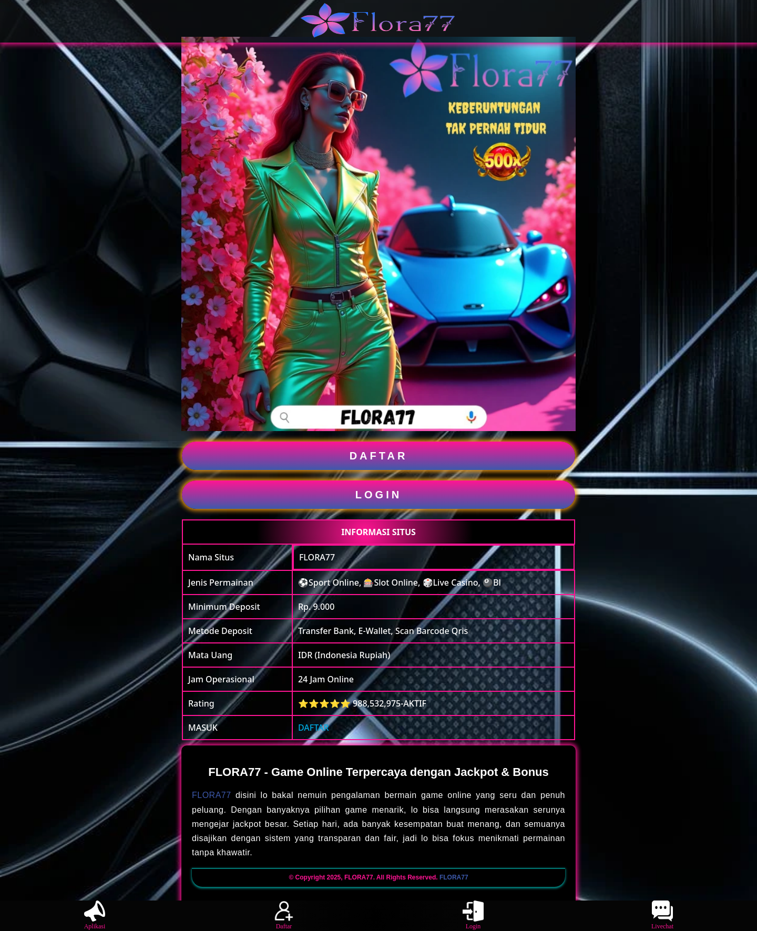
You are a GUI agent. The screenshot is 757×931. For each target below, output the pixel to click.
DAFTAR (379, 456)
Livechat (662, 915)
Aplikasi (95, 915)
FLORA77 (317, 557)
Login (473, 915)
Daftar (283, 915)
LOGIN (378, 494)
